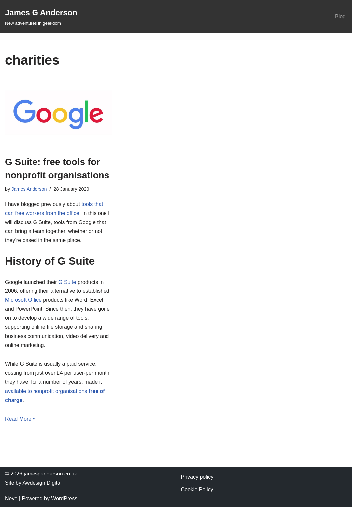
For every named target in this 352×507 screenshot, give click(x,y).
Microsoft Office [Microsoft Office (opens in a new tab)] (23, 300)
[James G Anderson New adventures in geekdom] (41, 16)
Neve (11, 498)
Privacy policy (197, 477)
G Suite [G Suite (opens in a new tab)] (67, 282)
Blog (340, 16)
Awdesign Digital (41, 483)
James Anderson (29, 189)
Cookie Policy (197, 489)
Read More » (20, 419)
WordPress (64, 498)
